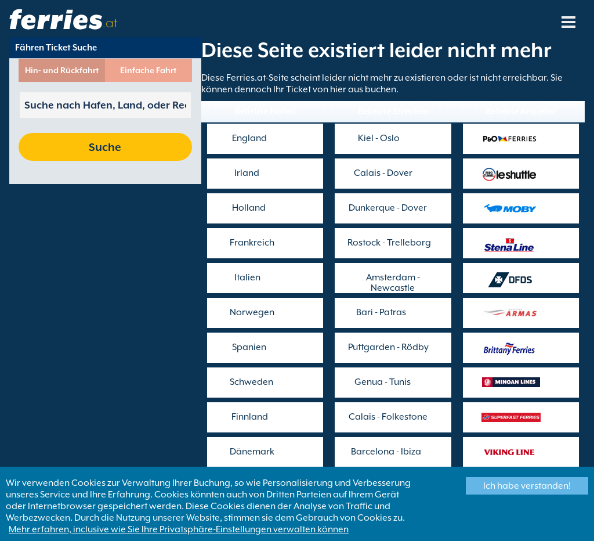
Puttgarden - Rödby (388, 347)
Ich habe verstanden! (527, 486)
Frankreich (252, 242)
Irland (246, 173)
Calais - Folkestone (388, 417)
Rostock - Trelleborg (389, 242)
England (249, 138)
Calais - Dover (383, 173)
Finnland (249, 417)
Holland (249, 208)
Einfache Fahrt (148, 70)
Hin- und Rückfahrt (62, 70)
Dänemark (252, 451)
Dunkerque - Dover (388, 208)
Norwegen (252, 312)
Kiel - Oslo (379, 138)
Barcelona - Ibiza (386, 451)
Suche (105, 146)
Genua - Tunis (382, 382)
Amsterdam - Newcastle (393, 282)
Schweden (251, 382)
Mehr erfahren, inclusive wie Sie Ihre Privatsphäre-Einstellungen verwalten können (179, 529)
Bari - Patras (381, 312)
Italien (247, 277)
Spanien (249, 347)
